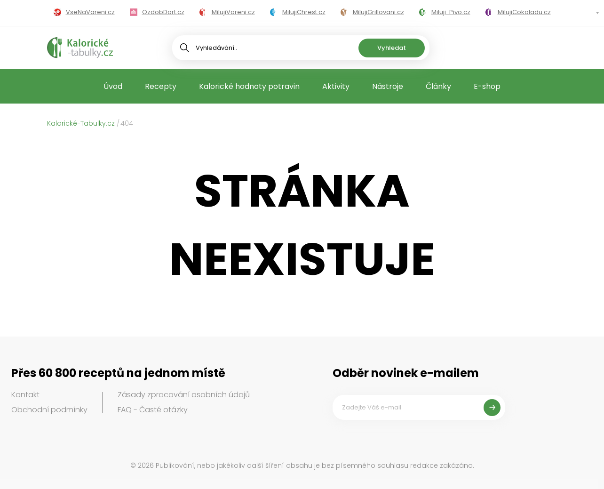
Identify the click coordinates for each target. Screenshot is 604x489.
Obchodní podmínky (49, 409)
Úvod (112, 86)
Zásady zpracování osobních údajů (184, 394)
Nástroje (387, 86)
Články (438, 86)
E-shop (487, 86)
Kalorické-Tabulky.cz (81, 123)
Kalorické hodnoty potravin (249, 86)
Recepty (160, 86)
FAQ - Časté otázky (153, 409)
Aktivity (336, 86)
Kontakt (25, 394)
